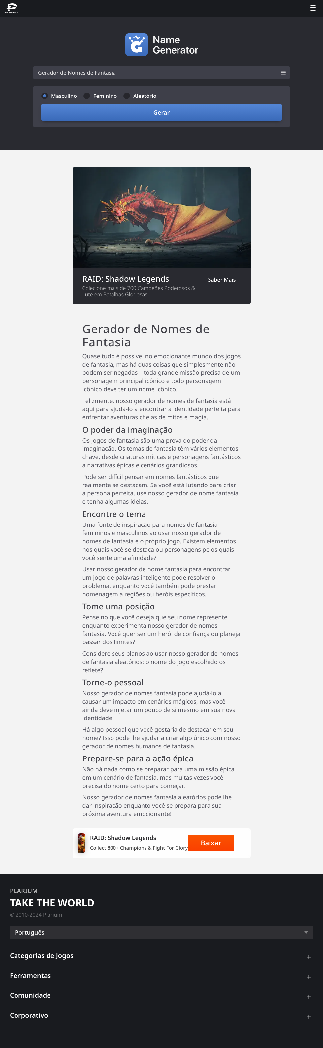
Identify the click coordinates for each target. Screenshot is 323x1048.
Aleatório (144, 96)
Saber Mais (222, 279)
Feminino (105, 96)
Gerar (161, 112)
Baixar (211, 842)
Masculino (64, 96)
